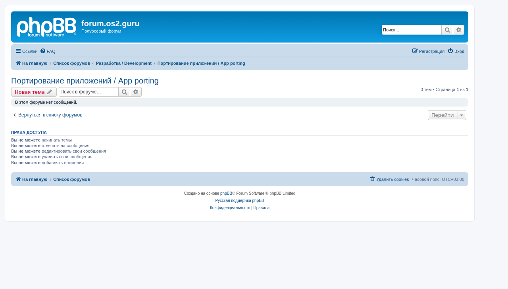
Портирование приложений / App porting (85, 80)
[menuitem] (48, 51)
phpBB (226, 193)
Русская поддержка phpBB (239, 200)
